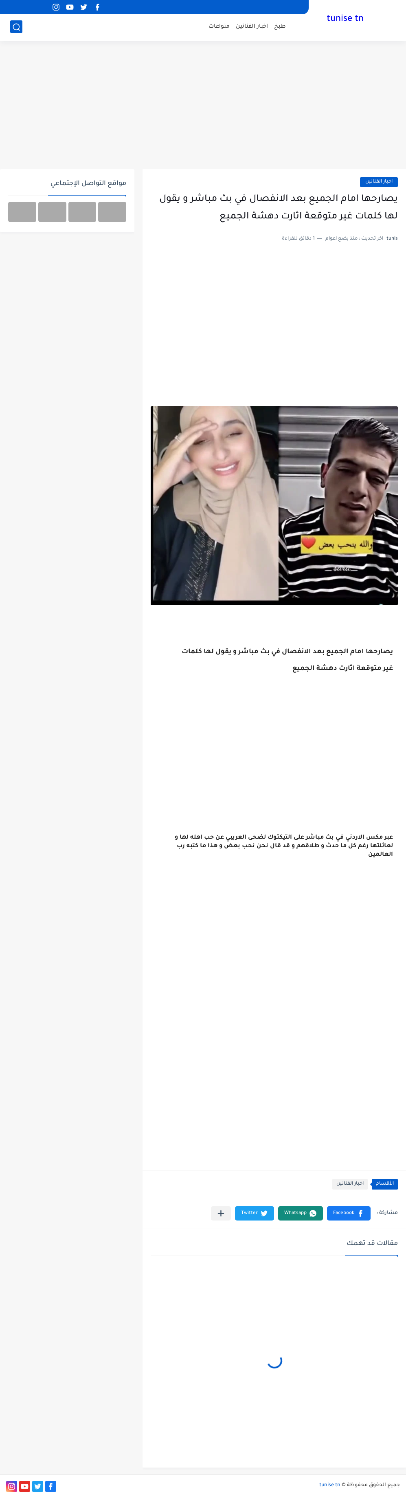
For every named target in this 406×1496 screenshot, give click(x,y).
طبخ (280, 27)
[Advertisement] (203, 106)
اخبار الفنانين (252, 27)
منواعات (219, 27)
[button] (349, 1213)
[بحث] (16, 27)
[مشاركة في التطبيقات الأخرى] (221, 1213)
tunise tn (345, 19)
